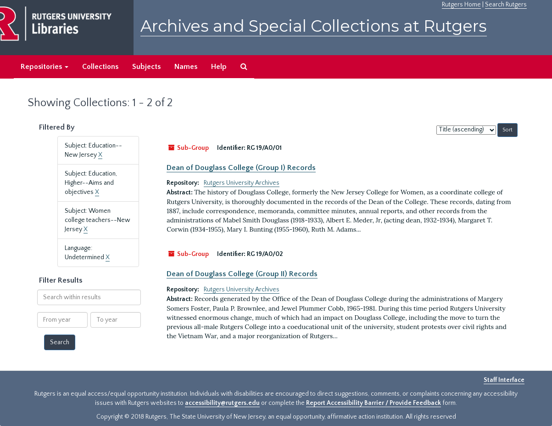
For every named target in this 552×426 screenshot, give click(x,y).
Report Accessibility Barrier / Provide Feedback (373, 403)
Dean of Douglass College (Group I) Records (241, 168)
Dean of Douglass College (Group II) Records (242, 274)
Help (219, 66)
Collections (100, 66)
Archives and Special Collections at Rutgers (313, 26)
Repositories (44, 66)
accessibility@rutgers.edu (222, 403)
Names (185, 66)
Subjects (146, 66)
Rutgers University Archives (241, 183)
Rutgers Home (461, 4)
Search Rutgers (506, 4)
